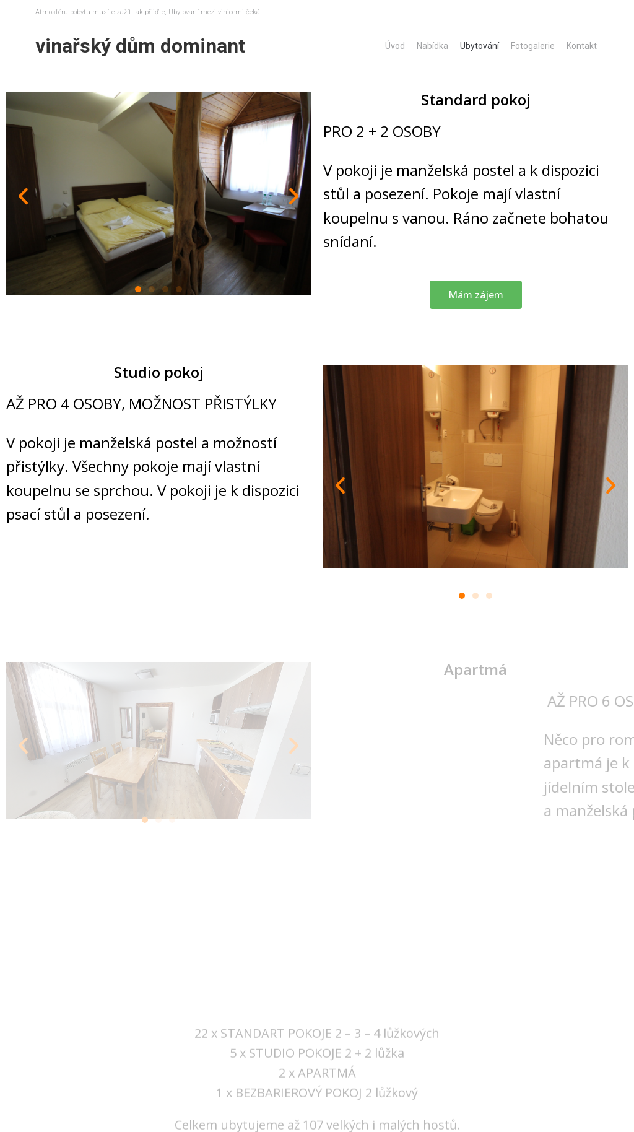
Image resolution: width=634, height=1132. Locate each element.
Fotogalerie (533, 46)
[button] (138, 289)
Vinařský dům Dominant (140, 46)
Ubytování (479, 46)
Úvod (395, 46)
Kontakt (582, 46)
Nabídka (432, 46)
